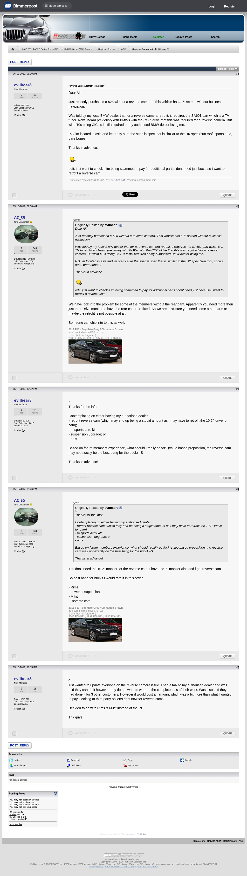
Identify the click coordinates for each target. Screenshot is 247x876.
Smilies (12, 814)
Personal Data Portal (147, 866)
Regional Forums (106, 49)
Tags (11, 774)
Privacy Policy (96, 866)
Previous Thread (117, 787)
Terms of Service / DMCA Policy (120, 866)
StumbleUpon (20, 765)
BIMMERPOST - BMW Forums (222, 841)
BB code (13, 812)
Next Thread (132, 787)
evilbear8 (23, 85)
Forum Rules (15, 824)
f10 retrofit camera (18, 780)
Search (215, 36)
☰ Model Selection (57, 5)
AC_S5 (19, 217)
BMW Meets (130, 36)
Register (230, 6)
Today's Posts (183, 36)
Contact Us (199, 841)
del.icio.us (76, 765)
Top (241, 841)
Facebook (76, 760)
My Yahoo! (133, 765)
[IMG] (12, 817)
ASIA (123, 49)
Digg (130, 760)
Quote (227, 195)
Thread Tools (226, 68)
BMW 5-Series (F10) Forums (78, 49)
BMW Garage (97, 36)
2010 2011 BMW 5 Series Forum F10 (40, 49)
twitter (17, 760)
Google (188, 760)
